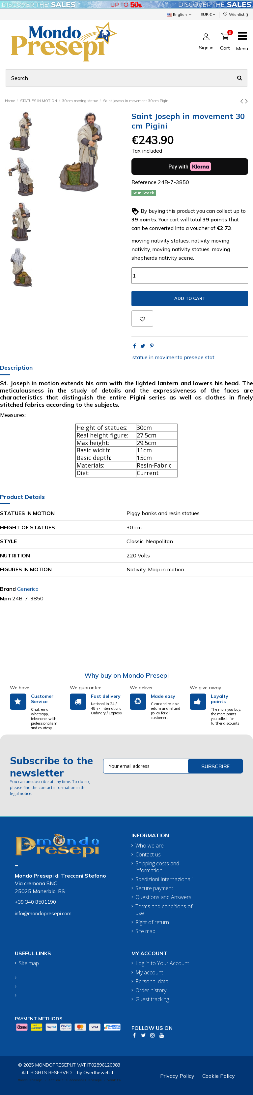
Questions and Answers (163, 897)
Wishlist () (235, 14)
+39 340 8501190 (35, 902)
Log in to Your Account (162, 963)
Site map (145, 931)
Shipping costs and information (157, 867)
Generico (28, 588)
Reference (143, 182)
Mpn (5, 598)
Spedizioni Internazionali (163, 879)
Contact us (148, 854)
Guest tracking (152, 999)
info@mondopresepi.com (43, 913)
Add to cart (190, 298)
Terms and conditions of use (163, 910)
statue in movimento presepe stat (173, 357)
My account (149, 972)
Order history (150, 990)
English (180, 14)
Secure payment (154, 888)
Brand (8, 588)
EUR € (208, 14)
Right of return (152, 922)
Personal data (151, 981)
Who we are (149, 845)
